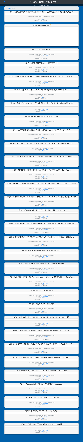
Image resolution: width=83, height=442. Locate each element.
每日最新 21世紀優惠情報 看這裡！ (41, 5)
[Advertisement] (41, 36)
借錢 (42, 19)
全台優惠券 (8, 8)
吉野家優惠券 (45, 17)
